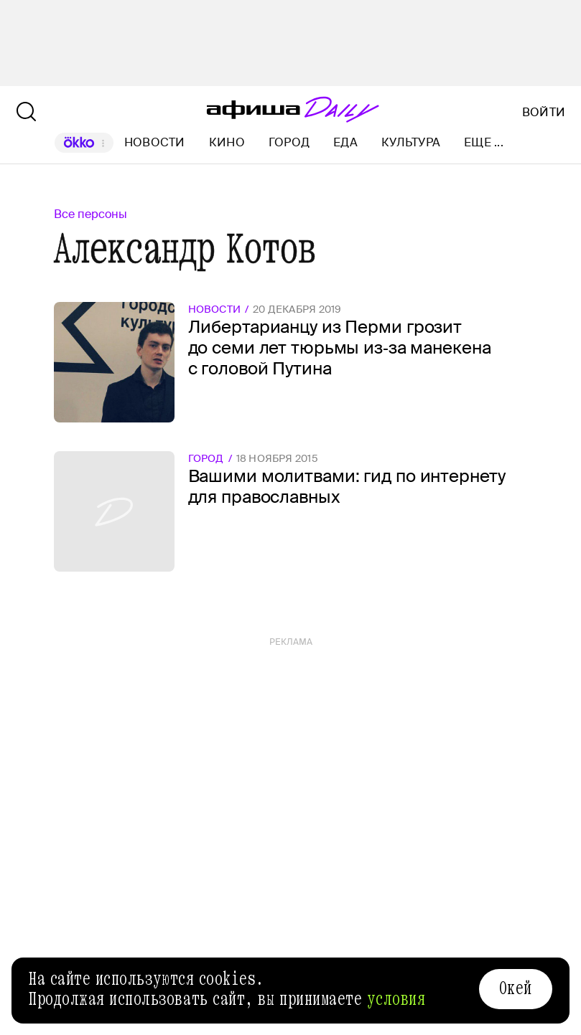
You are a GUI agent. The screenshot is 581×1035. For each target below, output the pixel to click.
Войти (543, 112)
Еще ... (483, 143)
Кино (227, 142)
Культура (410, 142)
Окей (515, 988)
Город (289, 142)
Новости (154, 142)
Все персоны (90, 214)
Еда (345, 142)
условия (396, 999)
